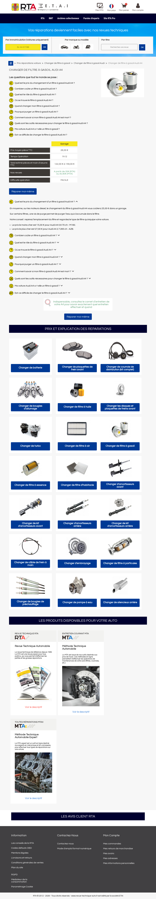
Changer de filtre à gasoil (57, 63)
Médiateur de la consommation (19, 880)
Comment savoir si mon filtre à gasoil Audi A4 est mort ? (43, 117)
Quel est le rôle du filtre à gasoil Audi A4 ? (35, 94)
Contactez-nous (65, 843)
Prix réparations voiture (29, 63)
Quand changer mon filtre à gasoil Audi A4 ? (37, 106)
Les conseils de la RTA (22, 843)
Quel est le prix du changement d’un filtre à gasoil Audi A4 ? (45, 83)
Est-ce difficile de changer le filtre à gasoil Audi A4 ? (41, 135)
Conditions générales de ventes (27, 862)
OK (142, 47)
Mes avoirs (108, 853)
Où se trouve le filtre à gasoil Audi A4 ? (34, 100)
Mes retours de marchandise (118, 848)
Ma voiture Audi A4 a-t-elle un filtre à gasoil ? (37, 129)
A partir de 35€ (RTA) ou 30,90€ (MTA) (64, 172)
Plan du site (17, 867)
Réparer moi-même (22, 191)
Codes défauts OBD (21, 848)
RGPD (14, 874)
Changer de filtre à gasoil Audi (89, 63)
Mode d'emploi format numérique (74, 848)
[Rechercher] (119, 47)
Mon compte (111, 835)
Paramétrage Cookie (22, 886)
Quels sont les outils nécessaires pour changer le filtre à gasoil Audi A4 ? (51, 123)
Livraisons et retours (21, 858)
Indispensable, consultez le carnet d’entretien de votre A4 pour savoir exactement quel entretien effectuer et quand (81, 304)
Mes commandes (112, 843)
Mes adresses (110, 858)
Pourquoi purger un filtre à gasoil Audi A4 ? (36, 112)
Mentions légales (19, 853)
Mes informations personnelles (118, 863)
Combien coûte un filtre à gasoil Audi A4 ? (36, 89)
